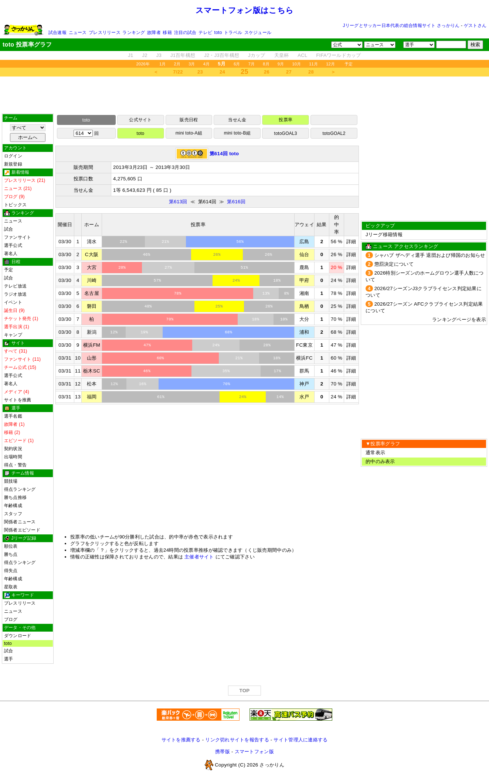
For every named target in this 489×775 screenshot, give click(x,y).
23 (200, 72)
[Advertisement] (244, 95)
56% (240, 241)
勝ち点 (11, 554)
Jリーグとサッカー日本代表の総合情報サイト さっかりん (401, 25)
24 (222, 72)
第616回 (236, 201)
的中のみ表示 (380, 461)
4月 (206, 64)
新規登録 (13, 164)
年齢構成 (13, 505)
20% (122, 267)
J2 (144, 55)
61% (160, 397)
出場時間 (13, 456)
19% (144, 332)
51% (244, 267)
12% (114, 332)
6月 (237, 64)
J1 (130, 55)
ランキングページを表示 (459, 319)
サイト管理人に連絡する (300, 739)
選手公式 (13, 245)
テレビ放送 (15, 286)
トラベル (233, 32)
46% (146, 254)
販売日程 (189, 119)
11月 (313, 64)
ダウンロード (17, 635)
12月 (330, 64)
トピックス (15, 204)
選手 (8, 659)
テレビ (205, 32)
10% (284, 319)
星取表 (11, 586)
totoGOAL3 (285, 133)
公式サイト (140, 119)
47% (147, 345)
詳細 (351, 241)
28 (311, 72)
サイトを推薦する (181, 739)
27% (168, 267)
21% (165, 241)
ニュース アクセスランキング (405, 246)
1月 (162, 64)
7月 (251, 64)
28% (267, 345)
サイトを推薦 (17, 399)
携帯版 (222, 751)
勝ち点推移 (15, 497)
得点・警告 (15, 465)
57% (157, 280)
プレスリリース (104, 32)
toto (218, 32)
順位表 (11, 546)
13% (266, 293)
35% (226, 371)
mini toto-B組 (237, 133)
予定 (348, 64)
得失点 (11, 570)
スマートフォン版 (254, 751)
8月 (266, 64)
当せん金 (237, 119)
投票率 (285, 119)
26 (266, 72)
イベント (13, 302)
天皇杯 (281, 55)
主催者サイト (199, 557)
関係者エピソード (22, 530)
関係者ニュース (20, 521)
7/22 (178, 72)
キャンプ (13, 334)
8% (286, 293)
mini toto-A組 (189, 133)
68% (228, 332)
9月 (281, 64)
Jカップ (256, 55)
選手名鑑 (13, 416)
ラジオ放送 (15, 294)
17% (277, 371)
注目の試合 (185, 32)
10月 (296, 64)
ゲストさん (475, 25)
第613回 (178, 201)
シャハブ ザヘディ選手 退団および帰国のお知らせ (429, 255)
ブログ (11, 619)
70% (170, 319)
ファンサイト (17, 237)
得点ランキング (20, 489)
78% (177, 293)
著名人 (11, 253)
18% (277, 280)
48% (148, 306)
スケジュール (257, 32)
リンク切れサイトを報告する (237, 739)
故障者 (154, 32)
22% (123, 241)
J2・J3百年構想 (221, 55)
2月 (177, 64)
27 (289, 72)
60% (160, 358)
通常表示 (375, 452)
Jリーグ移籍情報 (384, 234)
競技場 (11, 481)
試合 (8, 229)
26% (217, 254)
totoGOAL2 (333, 133)
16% (142, 384)
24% (236, 280)
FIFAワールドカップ (338, 55)
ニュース (78, 32)
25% (219, 306)
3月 (192, 64)
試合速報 (57, 32)
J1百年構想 (182, 55)
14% (280, 397)
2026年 (143, 64)
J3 (159, 55)
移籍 (167, 32)
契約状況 (13, 448)
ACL (302, 55)
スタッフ (13, 513)
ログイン (13, 156)
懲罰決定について (394, 264)
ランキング (133, 32)
